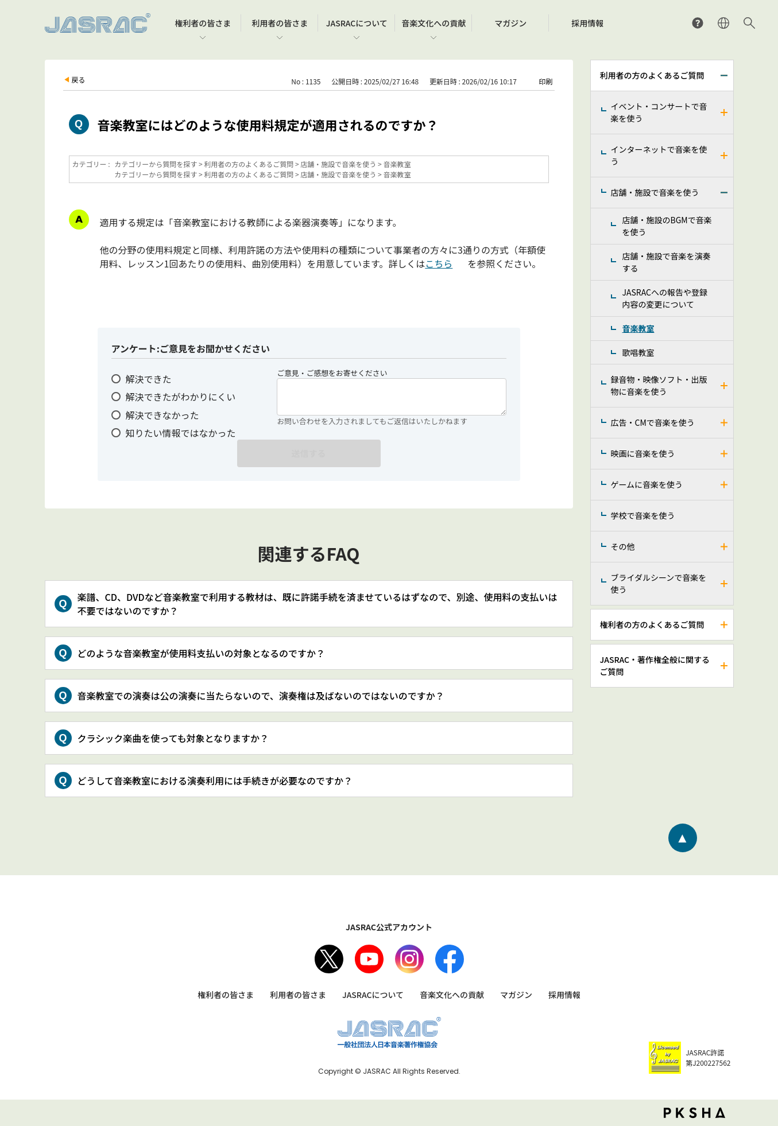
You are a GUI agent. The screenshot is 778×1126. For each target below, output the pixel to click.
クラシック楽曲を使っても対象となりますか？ (173, 738)
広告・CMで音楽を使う (653, 422)
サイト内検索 (749, 23)
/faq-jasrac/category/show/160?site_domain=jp (724, 112)
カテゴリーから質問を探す (155, 164)
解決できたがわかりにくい (181, 396)
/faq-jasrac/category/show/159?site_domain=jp (724, 665)
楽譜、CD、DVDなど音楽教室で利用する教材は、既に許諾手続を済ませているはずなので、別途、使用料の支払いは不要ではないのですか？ (318, 604)
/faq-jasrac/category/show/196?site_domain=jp (724, 484)
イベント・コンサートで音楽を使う (659, 112)
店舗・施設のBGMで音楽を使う (667, 226)
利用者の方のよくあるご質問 (652, 75)
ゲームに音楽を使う (647, 484)
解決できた (149, 379)
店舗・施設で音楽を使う (655, 192)
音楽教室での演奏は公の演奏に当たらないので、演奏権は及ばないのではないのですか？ (261, 695)
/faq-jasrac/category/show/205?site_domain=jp (724, 546)
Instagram (409, 959)
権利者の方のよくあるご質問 (652, 624)
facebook (449, 959)
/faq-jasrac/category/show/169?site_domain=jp (724, 192)
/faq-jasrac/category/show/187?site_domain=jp (724, 422)
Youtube (369, 959)
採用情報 (564, 994)
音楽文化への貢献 (452, 994)
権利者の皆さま (226, 994)
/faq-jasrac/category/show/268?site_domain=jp (724, 385)
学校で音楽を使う (643, 515)
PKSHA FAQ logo (694, 1112)
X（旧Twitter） (329, 959)
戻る (79, 79)
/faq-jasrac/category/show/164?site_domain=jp (724, 155)
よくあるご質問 (697, 23)
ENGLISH (723, 23)
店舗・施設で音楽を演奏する (666, 262)
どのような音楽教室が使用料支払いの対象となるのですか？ (202, 653)
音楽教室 (638, 328)
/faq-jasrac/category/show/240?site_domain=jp (724, 583)
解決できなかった (162, 415)
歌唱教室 (638, 352)
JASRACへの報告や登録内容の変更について (664, 298)
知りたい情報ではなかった (181, 433)
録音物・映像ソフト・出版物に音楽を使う (659, 385)
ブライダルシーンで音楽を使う (659, 583)
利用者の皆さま (298, 994)
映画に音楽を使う (643, 453)
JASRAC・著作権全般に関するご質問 (655, 665)
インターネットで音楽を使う (659, 155)
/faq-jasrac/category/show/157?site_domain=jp (724, 75)
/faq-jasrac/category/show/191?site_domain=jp (724, 453)
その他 (623, 546)
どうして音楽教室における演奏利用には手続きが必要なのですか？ (215, 780)
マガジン (516, 994)
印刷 (545, 81)
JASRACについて (373, 994)
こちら (438, 263)
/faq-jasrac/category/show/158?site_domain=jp (724, 624)
